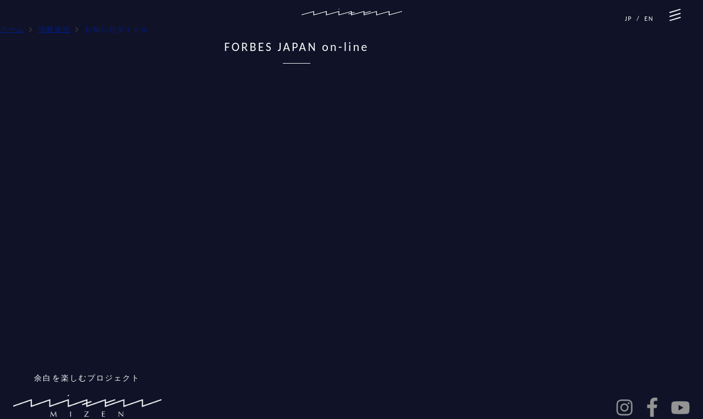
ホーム (12, 29)
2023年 (575, 96)
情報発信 (54, 29)
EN (649, 18)
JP (628, 18)
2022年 (575, 114)
